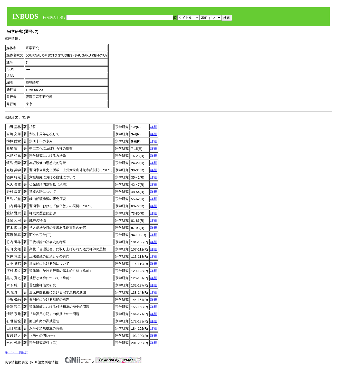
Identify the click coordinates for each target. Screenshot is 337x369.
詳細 (153, 127)
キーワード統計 (16, 352)
